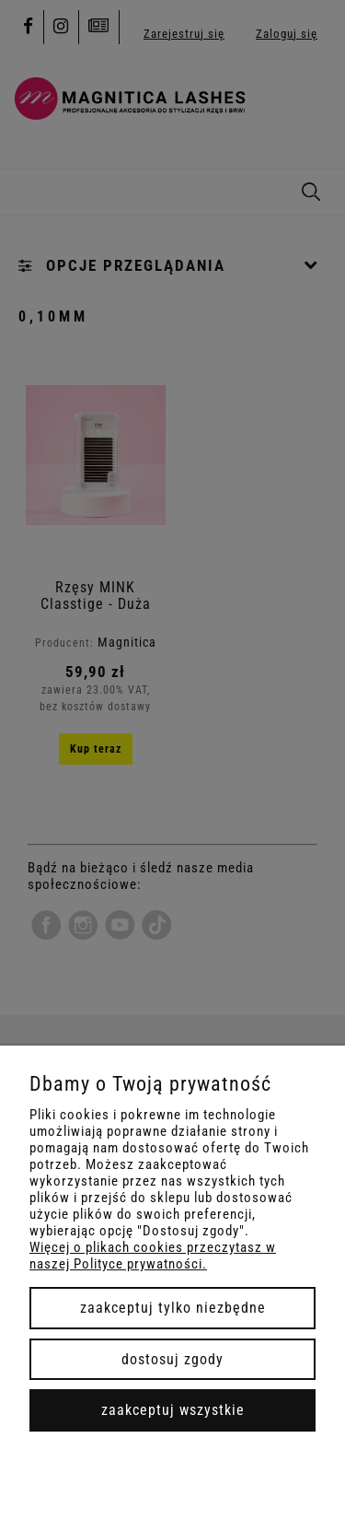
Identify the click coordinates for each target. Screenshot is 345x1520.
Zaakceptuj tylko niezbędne (173, 1307)
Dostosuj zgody (172, 1359)
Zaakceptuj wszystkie (173, 1410)
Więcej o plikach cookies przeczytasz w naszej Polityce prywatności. (152, 1255)
